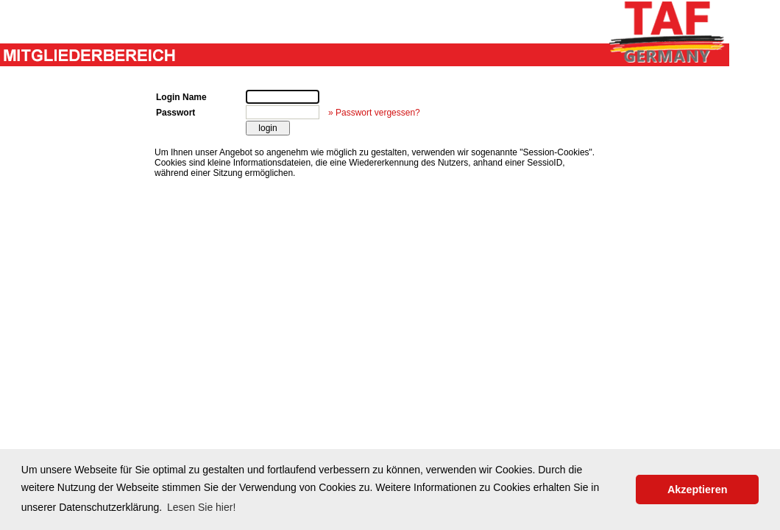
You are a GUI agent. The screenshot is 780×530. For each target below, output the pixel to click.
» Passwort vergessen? (374, 112)
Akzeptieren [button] (697, 489)
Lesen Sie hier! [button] (201, 507)
